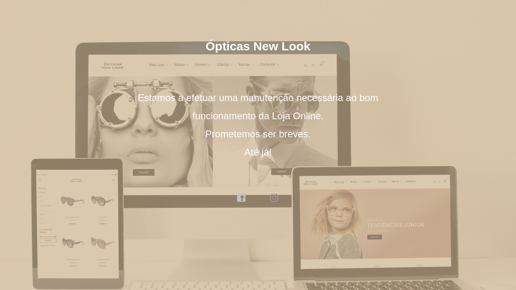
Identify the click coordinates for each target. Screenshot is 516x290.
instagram (274, 197)
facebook (241, 197)
